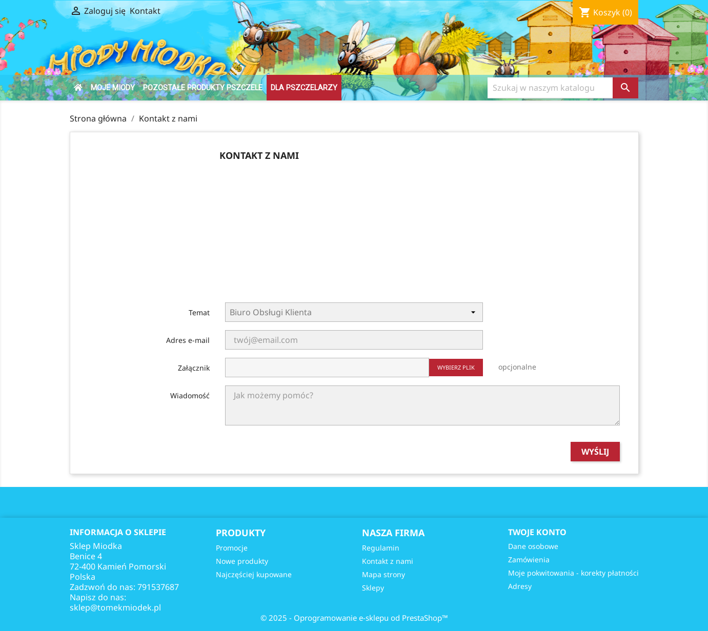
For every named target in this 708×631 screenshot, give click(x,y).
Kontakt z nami (387, 561)
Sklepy (373, 588)
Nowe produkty (242, 561)
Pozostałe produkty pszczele (202, 87)
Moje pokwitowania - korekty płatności (573, 573)
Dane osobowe (533, 546)
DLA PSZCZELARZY (304, 87)
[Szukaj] (550, 87)
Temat (199, 312)
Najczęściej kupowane (254, 574)
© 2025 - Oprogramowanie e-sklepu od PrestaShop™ (354, 618)
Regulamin (380, 548)
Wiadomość (190, 395)
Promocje (232, 548)
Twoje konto (537, 532)
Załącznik (194, 368)
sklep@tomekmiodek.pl (115, 607)
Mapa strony (383, 574)
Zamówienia (529, 559)
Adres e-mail (188, 340)
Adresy (520, 586)
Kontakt (145, 10)
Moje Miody (113, 87)
